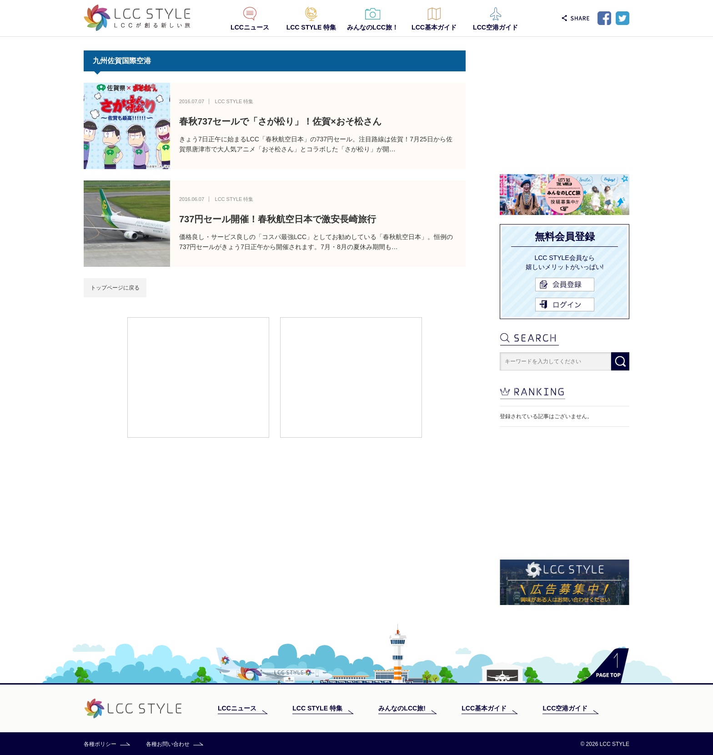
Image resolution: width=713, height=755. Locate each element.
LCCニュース (250, 27)
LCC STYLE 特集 (311, 27)
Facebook (604, 18)
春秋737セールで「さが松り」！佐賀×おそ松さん (280, 121)
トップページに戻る (115, 288)
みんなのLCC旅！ (372, 27)
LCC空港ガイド (495, 27)
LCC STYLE (137, 18)
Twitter (622, 18)
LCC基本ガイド (434, 27)
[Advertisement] (198, 377)
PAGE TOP (604, 665)
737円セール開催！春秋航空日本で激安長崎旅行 (277, 219)
